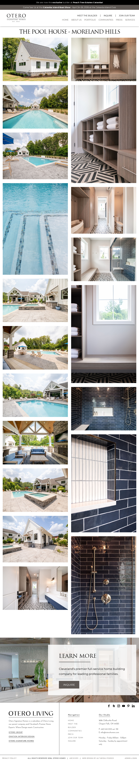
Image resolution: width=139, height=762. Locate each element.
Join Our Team (127, 15)
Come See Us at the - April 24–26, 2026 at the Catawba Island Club (69, 7)
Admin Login (131, 758)
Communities (106, 20)
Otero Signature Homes (21, 741)
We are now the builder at (69, 2)
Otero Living (48, 721)
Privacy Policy (9, 758)
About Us (76, 20)
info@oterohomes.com (110, 732)
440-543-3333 (106, 729)
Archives (74, 758)
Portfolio (90, 20)
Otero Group (16, 732)
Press (119, 20)
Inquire (108, 15)
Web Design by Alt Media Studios (98, 758)
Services (130, 20)
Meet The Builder (87, 15)
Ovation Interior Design (22, 736)
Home (65, 20)
